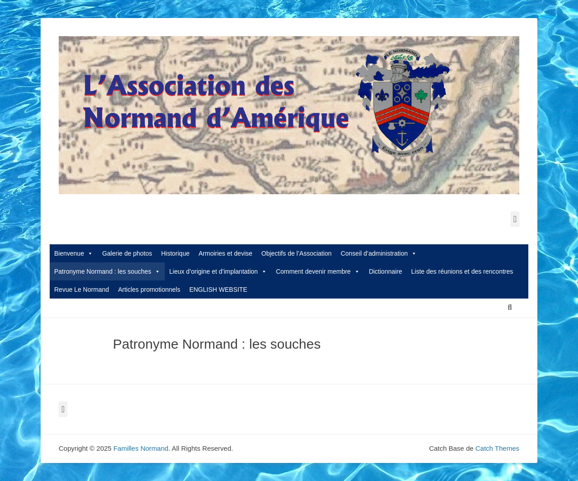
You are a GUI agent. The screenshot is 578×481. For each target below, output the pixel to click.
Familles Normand (140, 448)
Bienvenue (73, 253)
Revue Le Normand (81, 289)
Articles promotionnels (149, 289)
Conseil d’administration (378, 253)
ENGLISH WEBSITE (218, 289)
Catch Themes (497, 448)
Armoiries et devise (225, 253)
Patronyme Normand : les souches (107, 271)
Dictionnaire (385, 271)
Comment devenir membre (318, 271)
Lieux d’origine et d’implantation (218, 271)
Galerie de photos (127, 253)
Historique (175, 253)
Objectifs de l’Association (296, 253)
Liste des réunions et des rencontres (462, 271)
